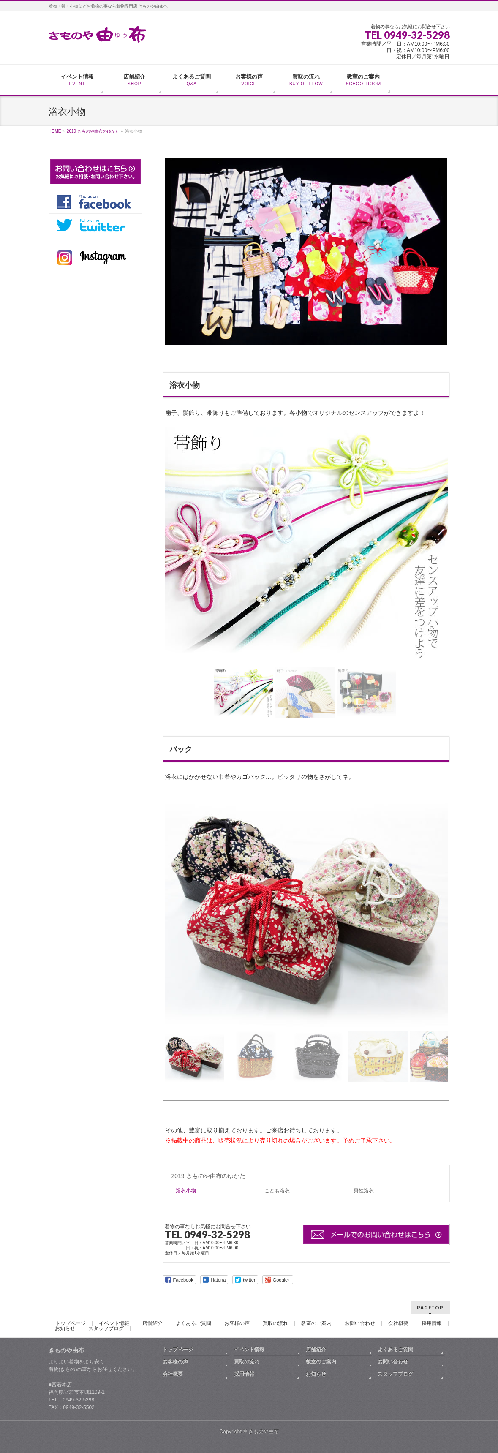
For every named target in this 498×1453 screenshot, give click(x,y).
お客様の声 (237, 1323)
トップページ (70, 1323)
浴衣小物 (186, 1191)
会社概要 (398, 1323)
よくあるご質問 (193, 1323)
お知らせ (65, 1328)
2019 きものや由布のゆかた (208, 1176)
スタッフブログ (106, 1328)
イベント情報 (114, 1323)
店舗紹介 (152, 1323)
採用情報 (432, 1323)
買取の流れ (275, 1323)
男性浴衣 (364, 1191)
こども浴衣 (277, 1191)
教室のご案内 (316, 1323)
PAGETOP (430, 1307)
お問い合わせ (360, 1323)
